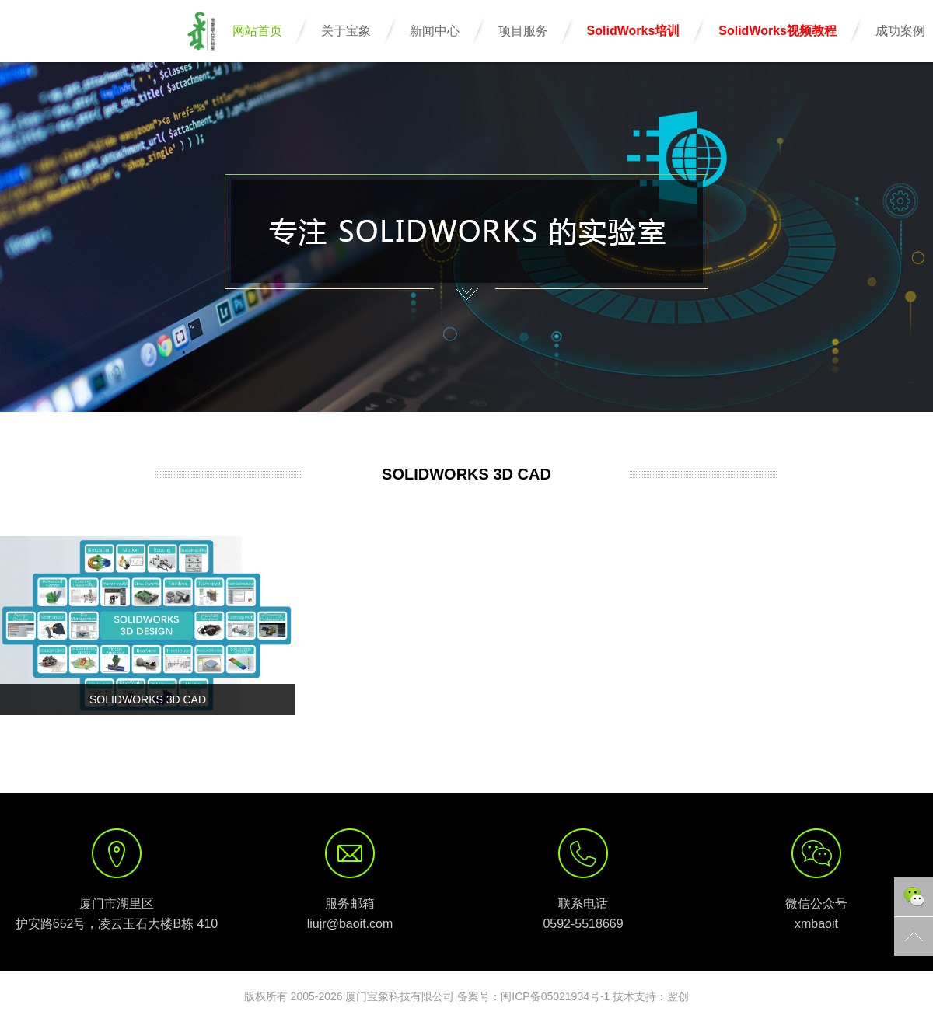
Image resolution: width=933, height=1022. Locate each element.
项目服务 (523, 30)
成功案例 (900, 30)
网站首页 (257, 30)
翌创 (678, 996)
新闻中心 (435, 30)
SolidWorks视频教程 (777, 30)
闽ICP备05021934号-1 (555, 996)
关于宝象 (346, 30)
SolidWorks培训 (633, 30)
